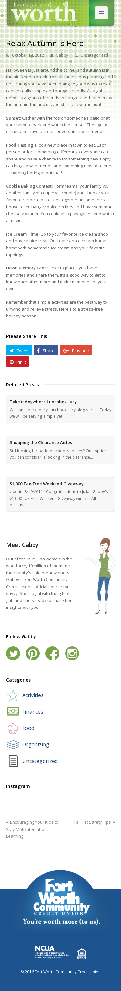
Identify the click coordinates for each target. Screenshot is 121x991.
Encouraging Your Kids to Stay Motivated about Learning (32, 829)
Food (28, 728)
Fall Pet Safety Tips (94, 822)
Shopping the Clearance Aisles (41, 442)
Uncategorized (94, 55)
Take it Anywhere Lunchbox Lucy (43, 401)
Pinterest (33, 653)
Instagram (72, 653)
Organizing (35, 744)
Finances (32, 711)
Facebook (52, 653)
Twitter (13, 653)
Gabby (62, 55)
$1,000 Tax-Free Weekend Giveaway (47, 484)
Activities (33, 695)
